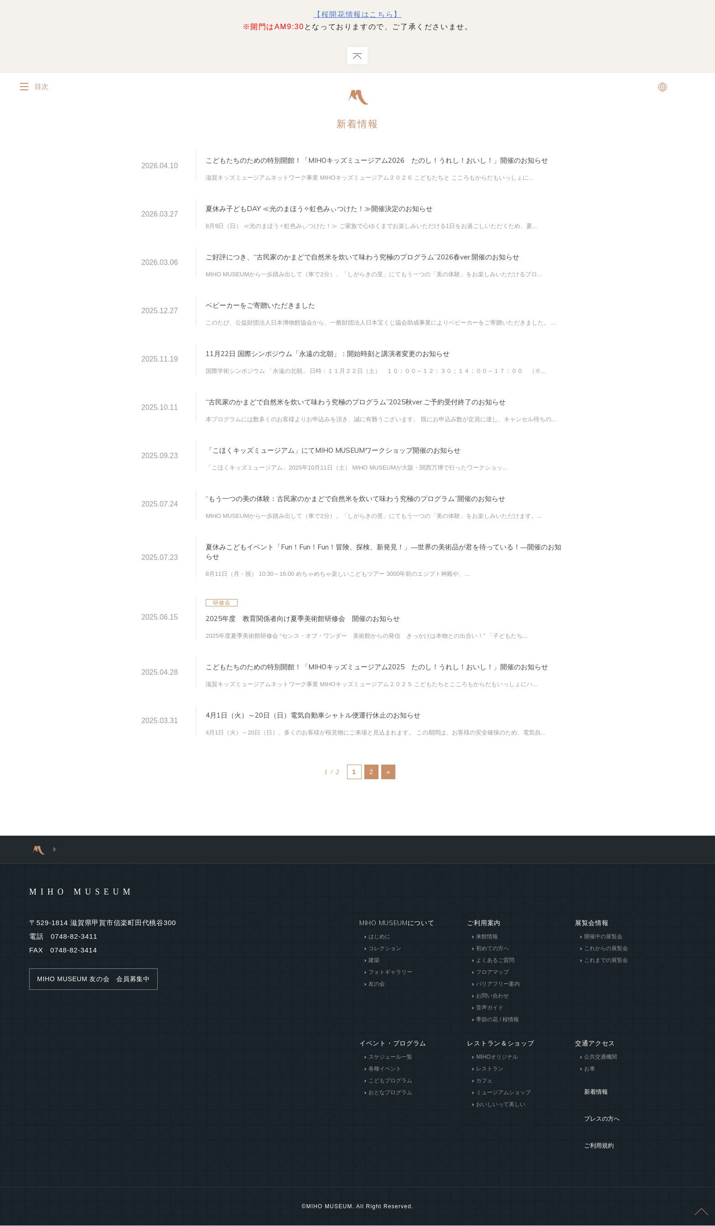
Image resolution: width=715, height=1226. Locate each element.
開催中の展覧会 (603, 977)
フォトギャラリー (390, 1012)
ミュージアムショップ (503, 1133)
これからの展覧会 (606, 989)
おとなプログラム (390, 1133)
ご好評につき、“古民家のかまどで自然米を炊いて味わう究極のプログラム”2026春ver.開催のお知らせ (383, 270)
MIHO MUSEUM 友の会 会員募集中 (97, 1019)
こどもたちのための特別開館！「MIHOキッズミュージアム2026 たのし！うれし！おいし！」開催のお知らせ (383, 165)
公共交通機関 (600, 1097)
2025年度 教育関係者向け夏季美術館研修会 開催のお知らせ (335, 651)
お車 (589, 1109)
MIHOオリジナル (497, 1097)
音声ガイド (489, 1048)
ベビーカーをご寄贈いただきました (278, 322)
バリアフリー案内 (498, 1024)
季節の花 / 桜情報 (497, 1060)
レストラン (489, 1109)
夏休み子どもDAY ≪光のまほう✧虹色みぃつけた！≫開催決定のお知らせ (356, 217)
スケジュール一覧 (390, 1097)
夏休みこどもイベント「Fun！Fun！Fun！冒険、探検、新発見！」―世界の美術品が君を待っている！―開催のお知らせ (384, 585)
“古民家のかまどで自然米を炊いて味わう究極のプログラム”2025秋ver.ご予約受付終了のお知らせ (383, 423)
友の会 (376, 1024)
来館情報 (487, 977)
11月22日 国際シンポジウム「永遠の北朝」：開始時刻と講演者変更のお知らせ (368, 370)
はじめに (379, 977)
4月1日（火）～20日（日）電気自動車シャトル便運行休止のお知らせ (348, 755)
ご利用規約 (592, 1153)
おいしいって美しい (500, 1145)
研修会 (222, 635)
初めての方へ (492, 989)
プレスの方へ (595, 1139)
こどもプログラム (390, 1121)
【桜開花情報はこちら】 (357, 14)
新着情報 (357, 124)
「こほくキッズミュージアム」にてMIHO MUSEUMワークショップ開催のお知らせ (376, 475)
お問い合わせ (492, 1036)
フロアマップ (492, 1012)
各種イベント (384, 1109)
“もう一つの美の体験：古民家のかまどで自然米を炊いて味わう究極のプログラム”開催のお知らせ (385, 528)
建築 (373, 1001)
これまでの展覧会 (606, 1001)
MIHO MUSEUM (99, 931)
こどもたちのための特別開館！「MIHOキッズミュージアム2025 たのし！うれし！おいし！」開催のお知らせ (383, 703)
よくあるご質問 (495, 1001)
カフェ (484, 1121)
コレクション (384, 989)
